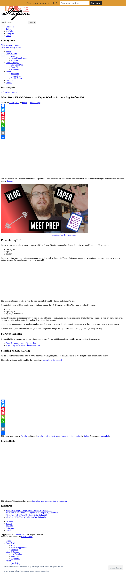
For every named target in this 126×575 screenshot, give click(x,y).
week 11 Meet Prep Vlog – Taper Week (63, 235)
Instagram (10, 33)
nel (11, 181)
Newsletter (15, 74)
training (78, 436)
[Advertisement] (63, 158)
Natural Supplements (19, 58)
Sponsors (14, 60)
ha (8, 181)
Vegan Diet (15, 69)
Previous (5, 92)
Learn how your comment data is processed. (49, 501)
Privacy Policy (16, 76)
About (8, 71)
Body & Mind (11, 54)
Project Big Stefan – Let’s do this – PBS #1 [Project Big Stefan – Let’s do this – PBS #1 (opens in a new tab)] (23, 345)
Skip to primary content (10, 45)
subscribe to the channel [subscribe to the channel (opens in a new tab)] (52, 360)
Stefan (24, 103)
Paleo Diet (15, 67)
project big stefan (51, 436)
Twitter (9, 29)
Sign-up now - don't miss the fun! (42, 3)
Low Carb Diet (17, 65)
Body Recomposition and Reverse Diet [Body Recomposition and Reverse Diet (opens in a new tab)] (21, 343)
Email (8, 36)
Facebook (10, 27)
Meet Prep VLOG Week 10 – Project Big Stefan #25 (26, 515)
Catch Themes (26, 537)
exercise (40, 436)
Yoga (13, 56)
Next (14, 92)
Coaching (9, 80)
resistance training (66, 436)
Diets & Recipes (12, 63)
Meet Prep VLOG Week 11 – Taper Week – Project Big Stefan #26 (32, 513)
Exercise (24, 436)
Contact (9, 83)
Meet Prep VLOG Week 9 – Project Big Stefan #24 (26, 517)
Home (8, 51)
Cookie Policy (16, 78)
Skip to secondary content (11, 47)
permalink (105, 436)
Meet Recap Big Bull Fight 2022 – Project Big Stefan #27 (29, 510)
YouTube (9, 31)
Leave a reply (35, 103)
